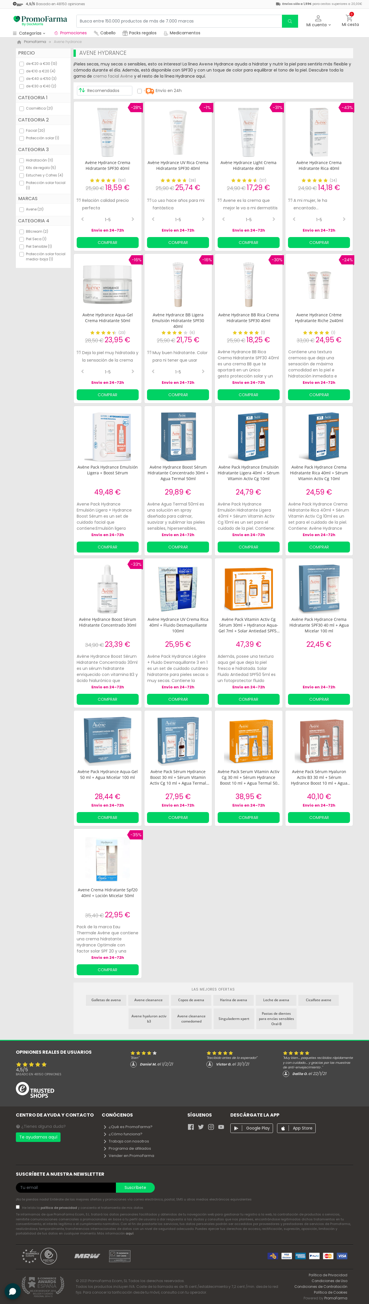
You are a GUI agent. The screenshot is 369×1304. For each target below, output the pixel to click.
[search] (290, 21)
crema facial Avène (113, 76)
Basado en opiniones (38, 1074)
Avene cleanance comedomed (191, 1019)
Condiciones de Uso (329, 1280)
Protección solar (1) (42, 138)
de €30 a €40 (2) (41, 86)
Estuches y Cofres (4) (44, 175)
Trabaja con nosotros (126, 1141)
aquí (129, 1233)
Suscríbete (135, 1187)
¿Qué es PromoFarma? (128, 1127)
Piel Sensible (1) (39, 246)
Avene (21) (35, 209)
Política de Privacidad (328, 1275)
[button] (318, 21)
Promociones (70, 33)
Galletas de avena (106, 999)
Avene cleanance (148, 999)
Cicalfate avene (318, 999)
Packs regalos (140, 33)
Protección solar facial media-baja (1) (45, 256)
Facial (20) (35, 130)
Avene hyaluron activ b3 (148, 1019)
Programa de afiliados (127, 1148)
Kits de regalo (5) (41, 167)
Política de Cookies (330, 1292)
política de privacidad (59, 1207)
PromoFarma (335, 1298)
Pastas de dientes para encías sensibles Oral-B (276, 1018)
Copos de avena (191, 999)
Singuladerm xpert (234, 1018)
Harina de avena (233, 999)
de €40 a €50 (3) (41, 78)
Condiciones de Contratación (320, 1286)
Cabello (105, 33)
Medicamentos (181, 33)
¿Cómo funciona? (122, 1134)
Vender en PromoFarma (128, 1155)
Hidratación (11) (39, 160)
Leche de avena (276, 999)
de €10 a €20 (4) (40, 71)
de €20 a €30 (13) (41, 63)
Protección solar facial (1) (45, 185)
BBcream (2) (37, 231)
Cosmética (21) (39, 108)
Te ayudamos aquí (38, 1137)
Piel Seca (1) (36, 238)
